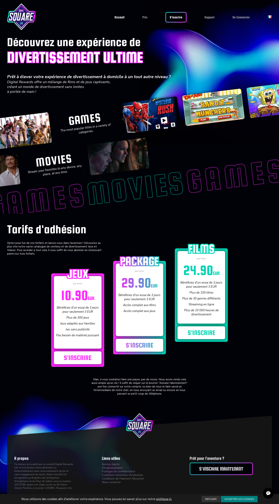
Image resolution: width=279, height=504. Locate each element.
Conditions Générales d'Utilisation (122, 475)
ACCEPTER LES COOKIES (239, 499)
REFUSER (211, 499)
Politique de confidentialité (118, 471)
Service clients (111, 464)
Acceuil (120, 17)
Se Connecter (241, 17)
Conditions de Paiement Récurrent (123, 478)
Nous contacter (111, 482)
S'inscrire (176, 17)
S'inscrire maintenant (221, 469)
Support (209, 17)
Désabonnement (112, 468)
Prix (145, 17)
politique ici (163, 499)
